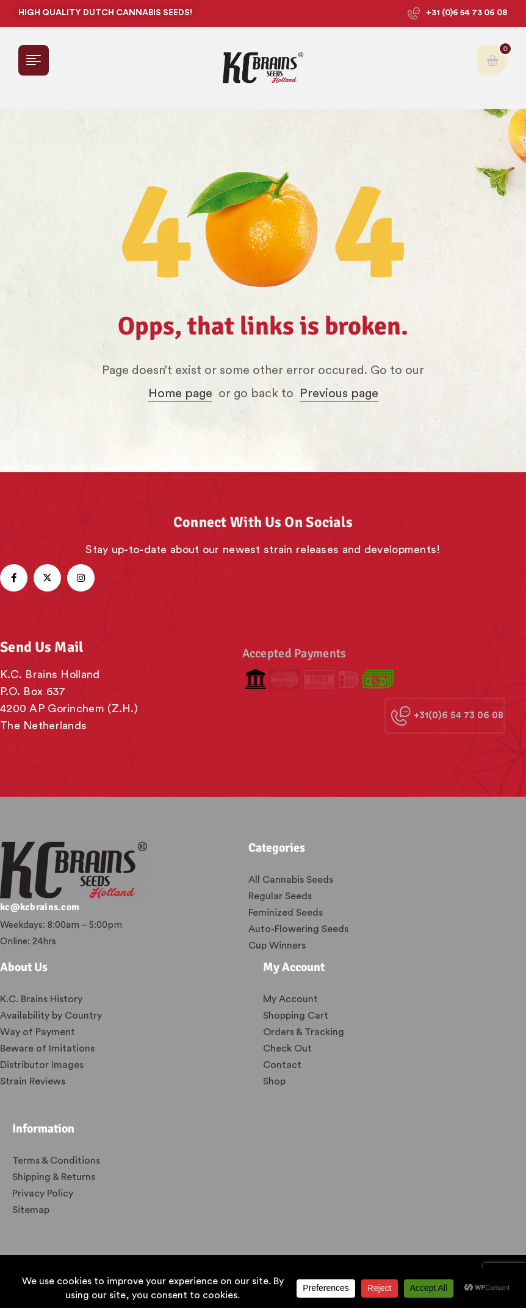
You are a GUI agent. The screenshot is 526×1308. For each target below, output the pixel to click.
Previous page (339, 393)
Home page (180, 393)
